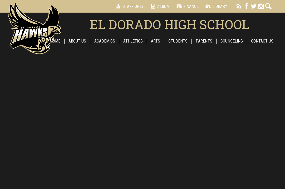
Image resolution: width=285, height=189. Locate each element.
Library (215, 6)
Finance (187, 6)
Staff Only (129, 6)
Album (159, 6)
